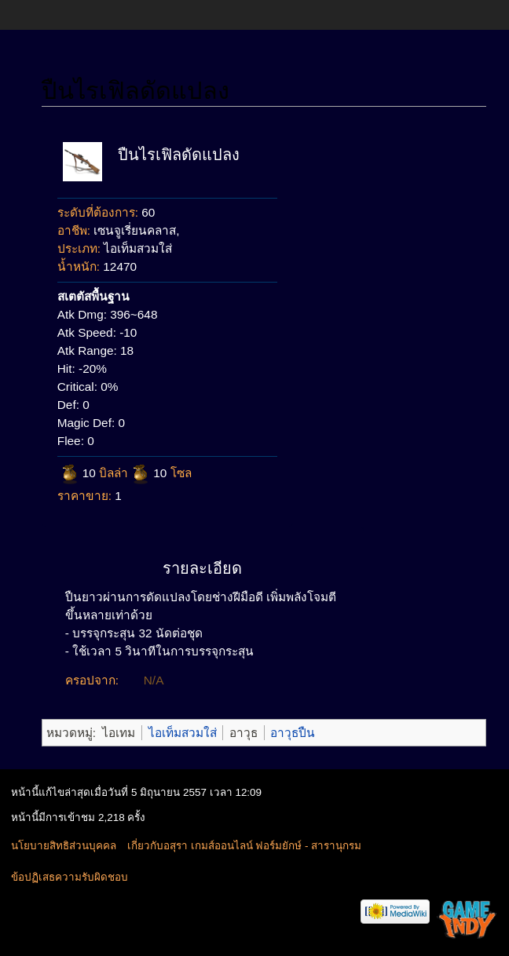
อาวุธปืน (292, 732)
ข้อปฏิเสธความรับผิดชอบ (69, 877)
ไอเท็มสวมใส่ (182, 732)
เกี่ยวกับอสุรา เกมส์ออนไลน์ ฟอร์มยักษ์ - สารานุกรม (244, 846)
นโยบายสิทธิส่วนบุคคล (63, 846)
